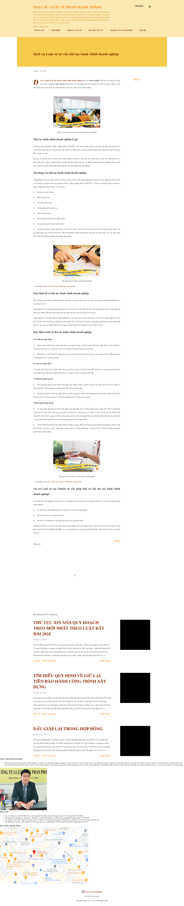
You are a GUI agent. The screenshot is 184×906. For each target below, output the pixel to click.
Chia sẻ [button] (136, 80)
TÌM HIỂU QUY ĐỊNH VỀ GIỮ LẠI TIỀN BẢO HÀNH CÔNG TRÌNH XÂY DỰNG (69, 681)
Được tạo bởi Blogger (92, 892)
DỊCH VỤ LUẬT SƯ (73, 30)
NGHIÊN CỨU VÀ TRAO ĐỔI (120, 30)
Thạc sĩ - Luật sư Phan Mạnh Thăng (67, 7)
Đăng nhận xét (49, 661)
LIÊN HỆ (141, 30)
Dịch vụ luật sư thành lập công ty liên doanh (59, 286)
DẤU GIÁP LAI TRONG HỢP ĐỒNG (68, 728)
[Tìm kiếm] (139, 6)
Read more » (105, 661)
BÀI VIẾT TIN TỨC (94, 30)
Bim (98, 896)
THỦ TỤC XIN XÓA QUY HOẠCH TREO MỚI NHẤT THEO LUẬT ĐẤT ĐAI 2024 (68, 628)
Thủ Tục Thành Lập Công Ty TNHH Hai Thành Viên (62, 482)
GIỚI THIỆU (54, 30)
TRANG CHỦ (38, 30)
